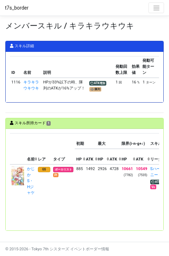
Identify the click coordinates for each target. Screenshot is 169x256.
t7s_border (17, 8)
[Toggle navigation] (156, 7)
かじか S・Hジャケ (31, 181)
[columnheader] (18, 149)
